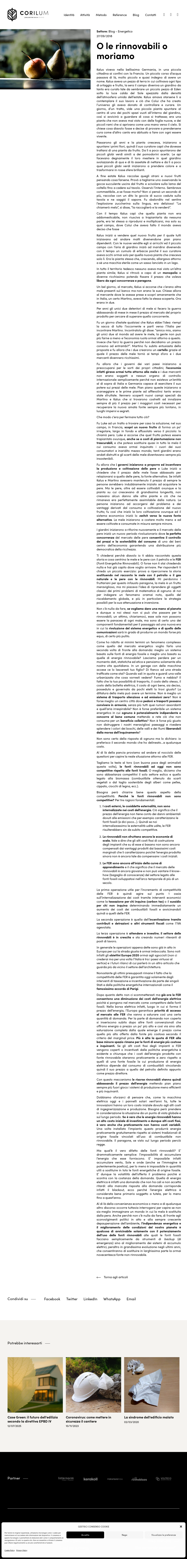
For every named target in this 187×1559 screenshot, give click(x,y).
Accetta (85, 1534)
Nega (124, 1534)
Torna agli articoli (116, 1277)
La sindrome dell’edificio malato (149, 1417)
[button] (180, 1526)
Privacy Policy (21, 1550)
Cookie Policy (10, 1550)
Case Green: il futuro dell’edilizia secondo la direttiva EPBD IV (33, 1419)
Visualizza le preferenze (163, 1534)
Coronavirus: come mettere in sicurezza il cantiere (88, 1419)
